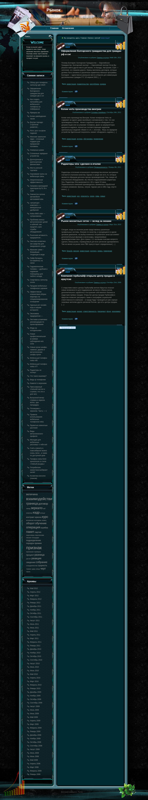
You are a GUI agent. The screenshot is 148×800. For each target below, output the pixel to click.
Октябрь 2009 (35, 699)
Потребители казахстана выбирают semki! (39, 469)
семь (97, 196)
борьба (69, 251)
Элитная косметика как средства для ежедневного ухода (38, 243)
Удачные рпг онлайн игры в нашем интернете (38, 307)
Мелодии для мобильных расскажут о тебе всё (38, 442)
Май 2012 (34, 588)
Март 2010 (34, 681)
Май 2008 (34, 760)
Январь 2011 (35, 646)
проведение (98, 139)
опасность (85, 196)
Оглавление (68, 28)
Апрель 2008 (35, 764)
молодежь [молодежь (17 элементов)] (37, 520)
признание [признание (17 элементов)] (30, 552)
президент (101, 311)
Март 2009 (34, 724)
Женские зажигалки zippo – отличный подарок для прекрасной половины (38, 141)
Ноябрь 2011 (35, 610)
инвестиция (71, 84)
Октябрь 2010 (35, 656)
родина (103, 84)
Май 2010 (34, 674)
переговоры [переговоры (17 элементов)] (30, 535)
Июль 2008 (34, 753)
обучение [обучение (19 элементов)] (41, 523)
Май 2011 (34, 631)
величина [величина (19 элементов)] (32, 494)
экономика (116, 311)
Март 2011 (34, 638)
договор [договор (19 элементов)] (43, 503)
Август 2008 (35, 749)
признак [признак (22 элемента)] (34, 547)
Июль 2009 (34, 710)
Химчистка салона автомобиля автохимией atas (37, 196)
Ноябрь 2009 (35, 696)
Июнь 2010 (34, 671)
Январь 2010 (35, 688)
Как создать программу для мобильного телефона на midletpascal (36, 104)
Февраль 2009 (35, 728)
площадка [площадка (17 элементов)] (35, 537)
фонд (109, 311)
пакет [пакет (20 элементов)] (30, 532)
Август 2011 (35, 621)
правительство (83, 84)
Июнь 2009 (34, 714)
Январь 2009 (35, 731)
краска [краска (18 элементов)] (38, 517)
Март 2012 (34, 596)
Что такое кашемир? (38, 376)
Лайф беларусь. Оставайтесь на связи (36, 260)
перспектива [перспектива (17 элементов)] (39, 535)
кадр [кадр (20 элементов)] (36, 512)
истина (79, 139)
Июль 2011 (34, 624)
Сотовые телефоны (98, 112)
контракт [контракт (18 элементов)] (30, 517)
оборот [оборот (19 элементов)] (30, 523)
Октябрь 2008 (35, 742)
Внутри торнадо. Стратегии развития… (36, 124)
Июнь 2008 (34, 756)
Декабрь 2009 (35, 692)
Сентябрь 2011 (36, 617)
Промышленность (100, 167)
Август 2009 (35, 706)
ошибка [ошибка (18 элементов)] (44, 528)
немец (99, 251)
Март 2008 (34, 767)
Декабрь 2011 (35, 606)
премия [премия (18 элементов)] (38, 543)
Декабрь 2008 (35, 735)
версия (76, 251)
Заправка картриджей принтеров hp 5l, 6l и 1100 (39, 188)
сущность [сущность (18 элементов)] (42, 565)
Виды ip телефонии (38, 380)
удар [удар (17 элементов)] (33, 569)
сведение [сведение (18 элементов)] (30, 562)
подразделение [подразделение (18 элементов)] (33, 540)
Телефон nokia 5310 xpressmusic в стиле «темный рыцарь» (38, 461)
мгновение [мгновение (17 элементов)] (30, 520)
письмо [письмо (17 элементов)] (28, 537)
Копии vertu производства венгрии (81, 109)
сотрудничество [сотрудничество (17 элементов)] (31, 565)
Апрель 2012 (35, 592)
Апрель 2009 (35, 721)
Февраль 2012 (35, 599)
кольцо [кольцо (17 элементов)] (42, 513)
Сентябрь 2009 (36, 703)
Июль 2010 (34, 667)
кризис (79, 311)
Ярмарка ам (35, 113)
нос (78, 196)
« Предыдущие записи (67, 327)
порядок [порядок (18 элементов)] (30, 543)
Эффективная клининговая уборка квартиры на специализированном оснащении (38, 296)
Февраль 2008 (35, 771)
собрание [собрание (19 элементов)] (41, 562)
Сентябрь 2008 (36, 746)
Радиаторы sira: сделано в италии (81, 164)
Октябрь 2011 (35, 613)
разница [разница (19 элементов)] (40, 554)
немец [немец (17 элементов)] (44, 520)
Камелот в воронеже (38, 383)
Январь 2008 (35, 774)
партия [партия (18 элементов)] (38, 532)
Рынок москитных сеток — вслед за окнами (86, 221)
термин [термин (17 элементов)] (28, 569)
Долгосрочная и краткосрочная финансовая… (36, 162)
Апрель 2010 (35, 678)
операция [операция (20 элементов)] (33, 527)
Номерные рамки (37, 150)
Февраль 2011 (35, 642)
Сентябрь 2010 (36, 660)
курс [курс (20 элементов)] (45, 517)
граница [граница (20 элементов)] (32, 503)
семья (102, 196)
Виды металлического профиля (36, 433)
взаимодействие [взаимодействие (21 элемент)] (40, 499)
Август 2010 (35, 664)
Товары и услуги (103, 57)
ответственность (90, 311)
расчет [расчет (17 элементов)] (28, 559)
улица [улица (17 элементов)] (38, 569)
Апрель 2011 (35, 635)
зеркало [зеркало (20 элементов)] (36, 508)
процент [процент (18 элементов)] (30, 555)
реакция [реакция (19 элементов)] (36, 558)
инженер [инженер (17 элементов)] (29, 513)
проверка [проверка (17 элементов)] (37, 552)
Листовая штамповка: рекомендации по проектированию (38, 321)
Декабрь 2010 (35, 649)
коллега (93, 251)
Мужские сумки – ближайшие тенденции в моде (37, 252)
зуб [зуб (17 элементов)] (44, 508)
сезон (92, 196)
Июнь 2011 (34, 628)
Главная (54, 28)
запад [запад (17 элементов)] (28, 508)
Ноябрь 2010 (35, 653)
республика (94, 84)
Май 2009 (34, 717)
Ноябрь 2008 (35, 739)
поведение (107, 251)
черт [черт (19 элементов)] (43, 568)
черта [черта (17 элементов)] (28, 572)
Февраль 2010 (35, 685)
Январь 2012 (35, 603)
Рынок (54, 10)
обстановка (87, 139)
